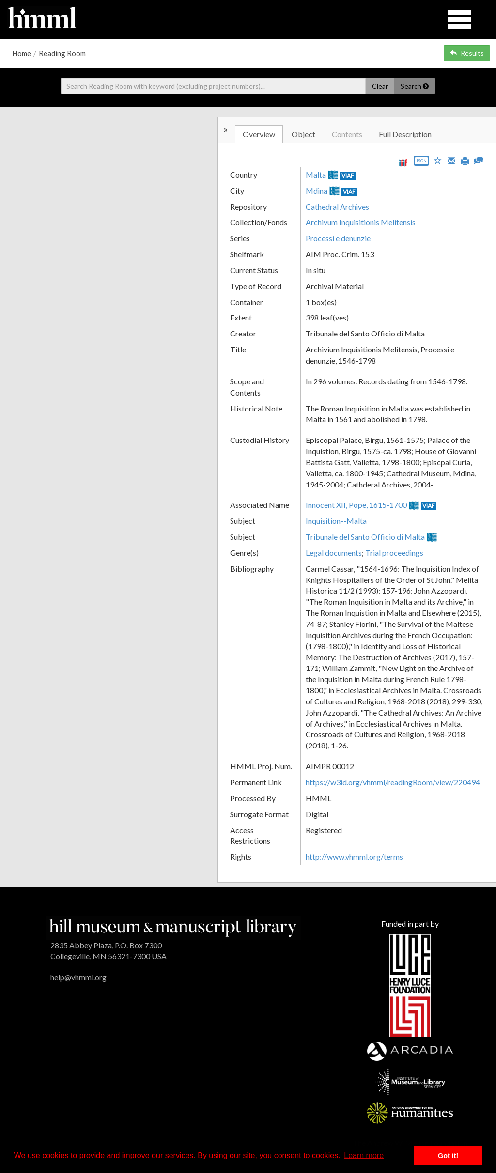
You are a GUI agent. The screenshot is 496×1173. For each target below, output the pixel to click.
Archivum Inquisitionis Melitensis (361, 222)
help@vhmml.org (78, 977)
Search (415, 86)
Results (467, 53)
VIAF (347, 175)
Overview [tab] (259, 133)
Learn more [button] (364, 1155)
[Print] (465, 160)
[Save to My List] (438, 160)
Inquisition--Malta (336, 520)
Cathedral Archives (337, 206)
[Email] (451, 160)
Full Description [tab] (405, 133)
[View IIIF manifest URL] (403, 162)
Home (21, 53)
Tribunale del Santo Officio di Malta (365, 536)
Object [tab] (303, 133)
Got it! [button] (448, 1155)
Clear (380, 86)
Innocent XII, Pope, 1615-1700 (356, 504)
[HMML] (173, 926)
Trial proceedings (394, 552)
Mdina (316, 190)
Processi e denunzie (338, 238)
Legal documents (334, 552)
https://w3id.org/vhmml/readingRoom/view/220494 (393, 782)
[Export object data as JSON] (421, 162)
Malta (316, 174)
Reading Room (62, 53)
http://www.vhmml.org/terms (354, 856)
